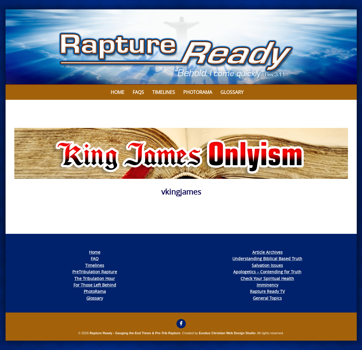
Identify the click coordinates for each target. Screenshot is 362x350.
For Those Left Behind (94, 285)
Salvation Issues (267, 265)
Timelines (163, 92)
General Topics (267, 298)
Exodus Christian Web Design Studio (227, 333)
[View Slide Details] (181, 47)
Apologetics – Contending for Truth (267, 271)
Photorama (197, 92)
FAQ (95, 258)
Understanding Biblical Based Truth (267, 258)
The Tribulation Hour (94, 278)
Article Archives (267, 252)
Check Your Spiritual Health (267, 278)
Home (117, 92)
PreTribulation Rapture (94, 271)
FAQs (138, 92)
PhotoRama (95, 291)
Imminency (267, 285)
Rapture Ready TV (267, 291)
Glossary (231, 92)
